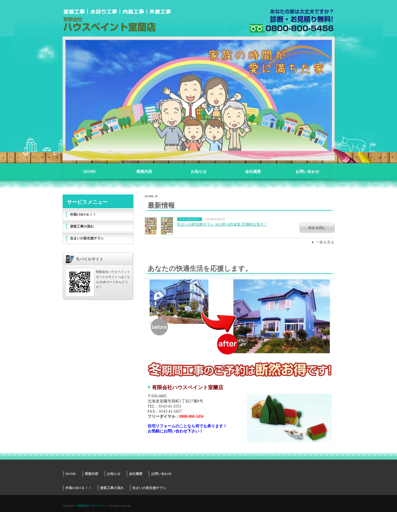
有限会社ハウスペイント (93, 505)
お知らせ (199, 172)
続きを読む (316, 228)
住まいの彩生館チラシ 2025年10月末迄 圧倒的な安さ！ (222, 224)
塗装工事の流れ (82, 226)
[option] (198, 94)
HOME (89, 172)
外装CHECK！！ (83, 215)
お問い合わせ (307, 172)
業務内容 (144, 172)
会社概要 (253, 172)
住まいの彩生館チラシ (87, 238)
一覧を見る (325, 242)
